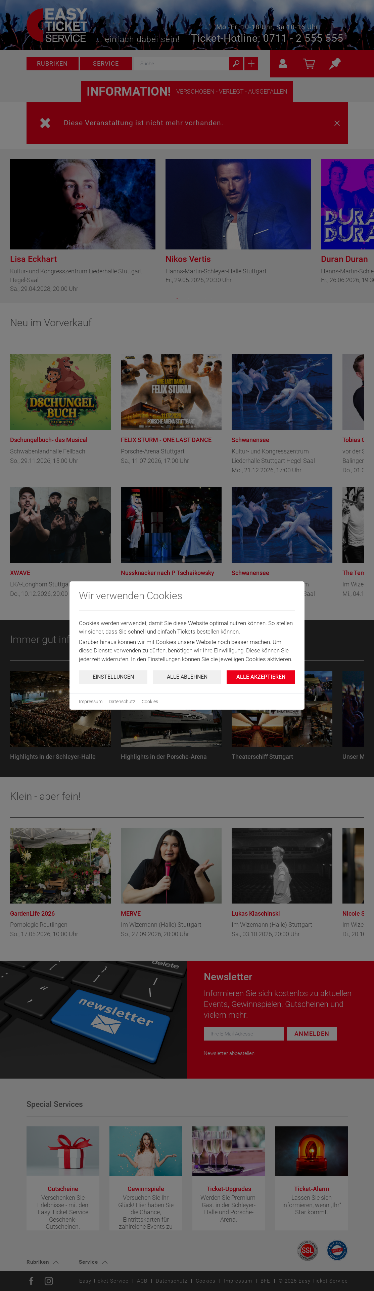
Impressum (90, 701)
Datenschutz (122, 701)
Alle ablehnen (187, 677)
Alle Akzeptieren (260, 677)
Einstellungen (113, 677)
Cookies (150, 701)
